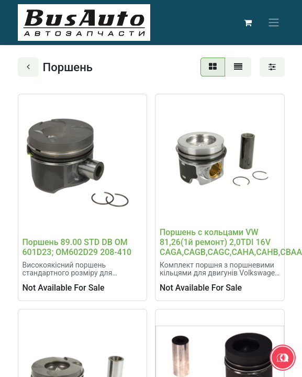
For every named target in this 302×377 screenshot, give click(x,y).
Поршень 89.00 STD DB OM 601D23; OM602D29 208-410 (77, 247)
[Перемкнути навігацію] (274, 23)
